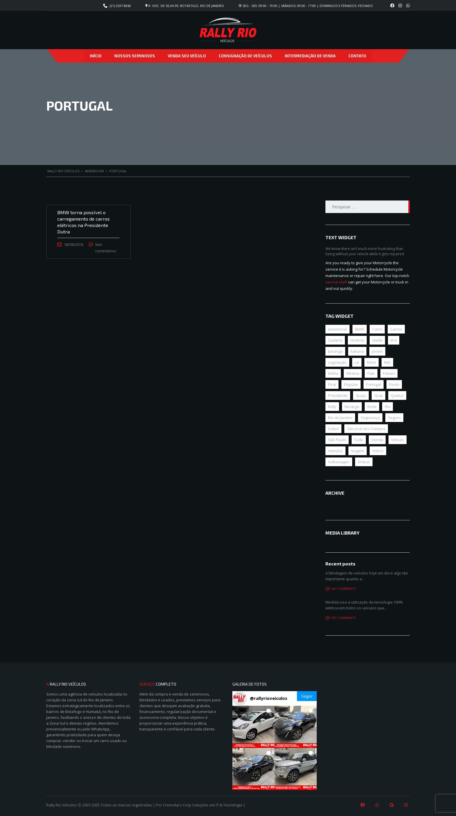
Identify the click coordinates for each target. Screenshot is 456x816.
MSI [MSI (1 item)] (387, 362)
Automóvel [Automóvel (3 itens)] (337, 329)
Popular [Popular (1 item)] (351, 384)
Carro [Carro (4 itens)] (377, 329)
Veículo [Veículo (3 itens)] (397, 439)
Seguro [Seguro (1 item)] (394, 417)
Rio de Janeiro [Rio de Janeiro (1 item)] (340, 417)
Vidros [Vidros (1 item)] (378, 450)
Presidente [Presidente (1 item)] (338, 395)
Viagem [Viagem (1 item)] (357, 450)
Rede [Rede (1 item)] (372, 406)
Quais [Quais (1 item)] (361, 395)
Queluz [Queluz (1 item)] (397, 395)
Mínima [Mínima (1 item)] (352, 373)
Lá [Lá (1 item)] (357, 362)
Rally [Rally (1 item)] (332, 406)
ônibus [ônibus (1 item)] (364, 461)
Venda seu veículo (187, 56)
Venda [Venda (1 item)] (377, 439)
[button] (253, 727)
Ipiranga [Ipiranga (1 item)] (335, 351)
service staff (336, 282)
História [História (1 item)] (357, 340)
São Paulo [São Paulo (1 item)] (337, 439)
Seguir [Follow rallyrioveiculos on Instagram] (307, 696)
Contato (357, 56)
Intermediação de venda (310, 56)
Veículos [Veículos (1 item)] (335, 450)
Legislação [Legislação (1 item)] (337, 362)
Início (95, 56)
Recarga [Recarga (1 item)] (352, 406)
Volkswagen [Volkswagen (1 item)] (339, 461)
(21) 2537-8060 (120, 5)
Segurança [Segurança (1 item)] (370, 417)
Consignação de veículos (245, 56)
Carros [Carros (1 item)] (396, 329)
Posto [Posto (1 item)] (394, 384)
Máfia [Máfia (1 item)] (333, 373)
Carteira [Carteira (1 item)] (335, 340)
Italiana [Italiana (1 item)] (357, 351)
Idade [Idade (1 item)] (377, 340)
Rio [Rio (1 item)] (387, 406)
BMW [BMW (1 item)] (359, 329)
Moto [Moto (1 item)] (371, 362)
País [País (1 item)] (371, 373)
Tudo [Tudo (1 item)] (358, 439)
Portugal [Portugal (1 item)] (373, 384)
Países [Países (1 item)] (389, 373)
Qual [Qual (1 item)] (378, 395)
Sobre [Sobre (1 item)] (333, 428)
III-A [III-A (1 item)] (394, 340)
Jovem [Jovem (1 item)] (377, 351)
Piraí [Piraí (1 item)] (332, 384)
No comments (341, 588)
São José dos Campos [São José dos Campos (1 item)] (366, 428)
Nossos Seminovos (134, 56)
